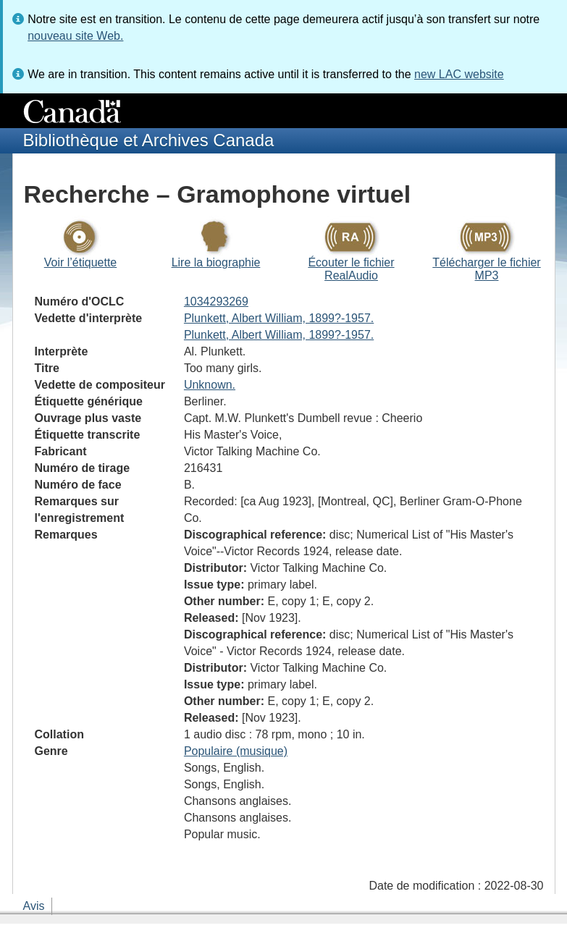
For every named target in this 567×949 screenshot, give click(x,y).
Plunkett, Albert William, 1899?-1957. (279, 318)
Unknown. (209, 385)
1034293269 (216, 301)
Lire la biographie (216, 262)
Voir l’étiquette (80, 262)
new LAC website (459, 74)
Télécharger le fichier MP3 (486, 269)
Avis (34, 906)
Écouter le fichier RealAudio (351, 269)
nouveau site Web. (75, 36)
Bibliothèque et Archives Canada (148, 140)
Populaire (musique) (235, 751)
